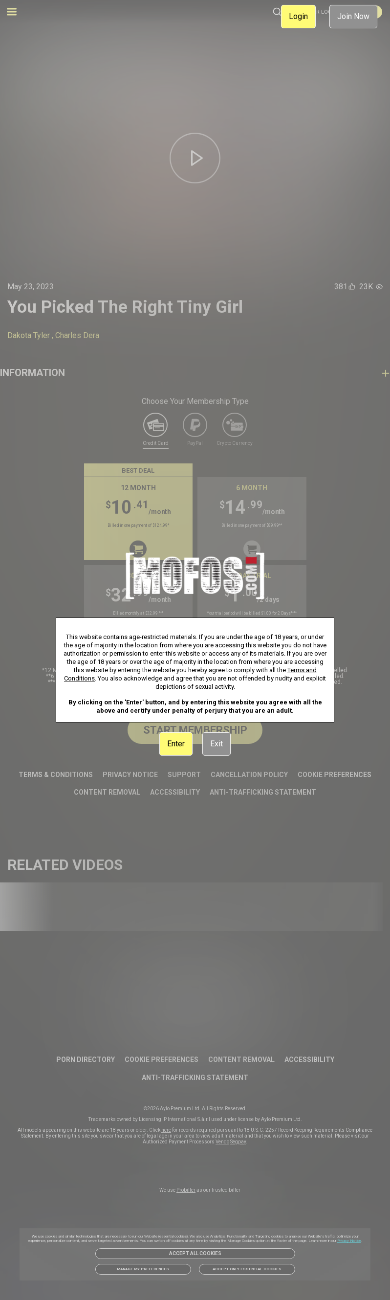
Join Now (353, 16)
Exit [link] (216, 743)
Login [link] (298, 16)
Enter (176, 743)
